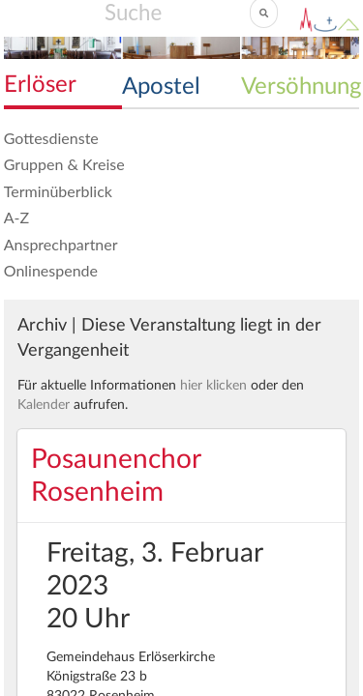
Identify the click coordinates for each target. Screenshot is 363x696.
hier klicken (213, 385)
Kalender (43, 405)
